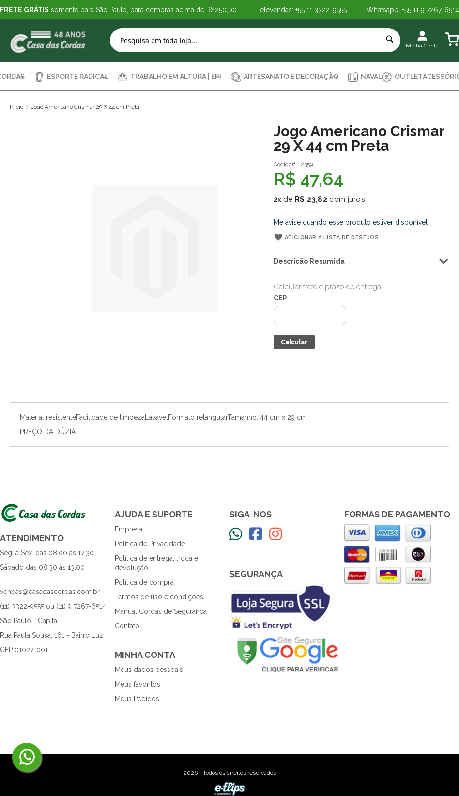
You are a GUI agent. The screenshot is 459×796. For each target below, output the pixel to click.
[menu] (229, 77)
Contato (127, 626)
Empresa (128, 529)
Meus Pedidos (137, 698)
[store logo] (48, 40)
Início (16, 106)
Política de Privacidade (150, 543)
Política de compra (144, 582)
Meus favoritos (137, 684)
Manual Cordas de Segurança (161, 611)
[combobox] (255, 40)
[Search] (390, 39)
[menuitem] (71, 77)
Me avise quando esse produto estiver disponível (351, 222)
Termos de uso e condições (159, 597)
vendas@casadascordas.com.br (50, 591)
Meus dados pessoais (149, 669)
